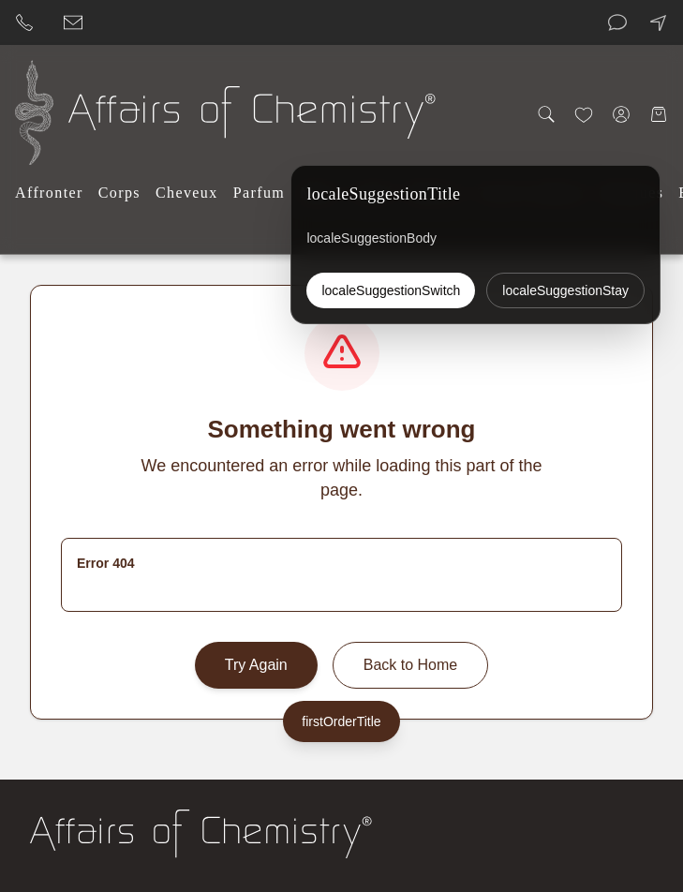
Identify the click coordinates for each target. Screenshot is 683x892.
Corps (119, 193)
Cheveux (187, 193)
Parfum (259, 193)
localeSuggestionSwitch (390, 290)
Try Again (256, 665)
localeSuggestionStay (565, 290)
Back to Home (410, 665)
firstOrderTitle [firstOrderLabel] (341, 721)
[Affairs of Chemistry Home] (34, 112)
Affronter (49, 193)
